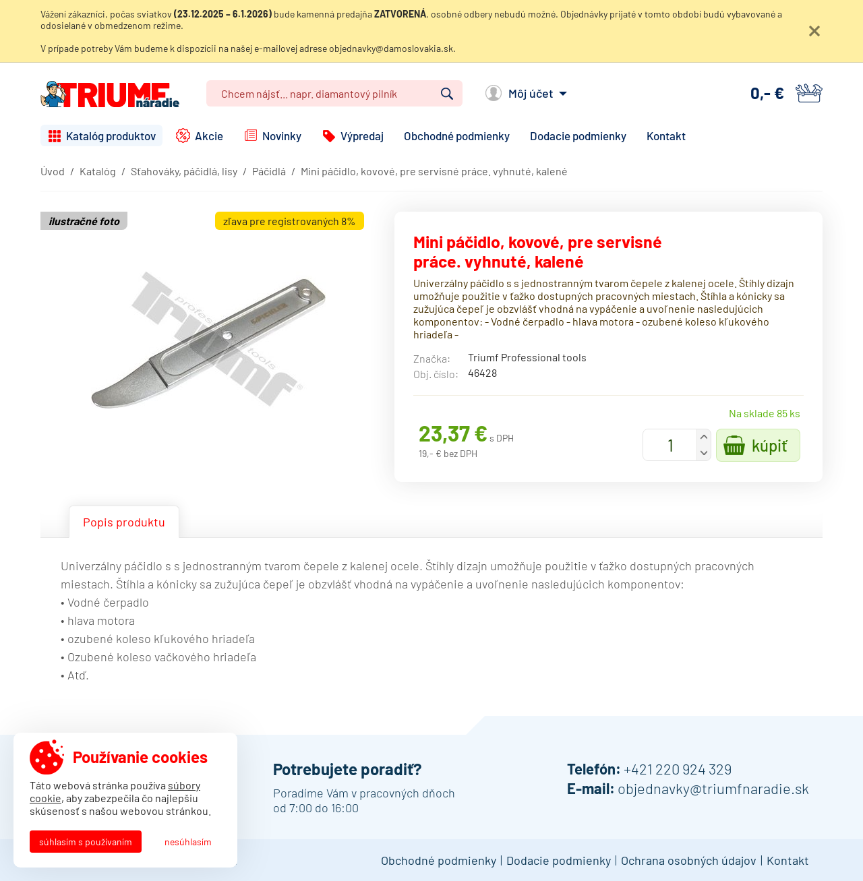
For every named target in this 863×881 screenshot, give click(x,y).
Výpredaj (362, 135)
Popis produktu (124, 521)
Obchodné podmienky (457, 135)
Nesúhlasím (188, 841)
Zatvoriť (814, 31)
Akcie (209, 135)
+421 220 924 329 (678, 768)
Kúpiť (769, 445)
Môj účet (531, 93)
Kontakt (666, 135)
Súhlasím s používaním (85, 841)
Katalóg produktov (111, 135)
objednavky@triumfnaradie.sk (713, 788)
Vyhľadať (447, 94)
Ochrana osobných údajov (688, 860)
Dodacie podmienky (578, 135)
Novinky (281, 135)
